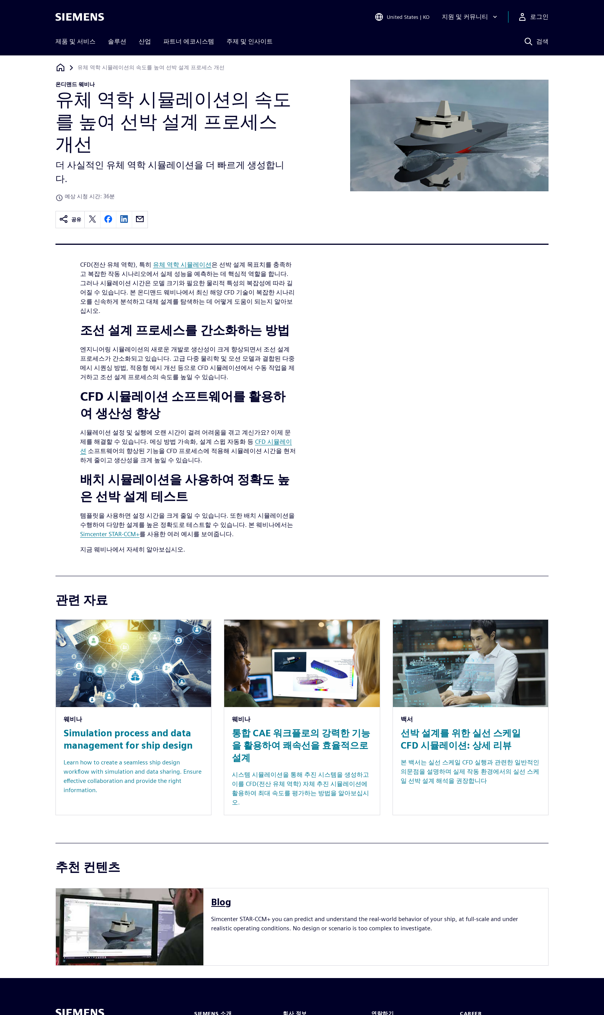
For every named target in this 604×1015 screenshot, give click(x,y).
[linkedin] (124, 219)
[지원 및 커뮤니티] (470, 17)
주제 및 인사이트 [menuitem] (249, 41)
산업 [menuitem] (145, 41)
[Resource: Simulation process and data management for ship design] (133, 717)
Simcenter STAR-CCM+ (109, 534)
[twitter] (92, 219)
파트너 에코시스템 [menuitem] (188, 41)
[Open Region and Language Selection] (402, 17)
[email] (140, 219)
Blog (221, 902)
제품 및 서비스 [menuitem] (75, 41)
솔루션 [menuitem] (117, 41)
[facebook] (108, 219)
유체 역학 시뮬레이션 (182, 264)
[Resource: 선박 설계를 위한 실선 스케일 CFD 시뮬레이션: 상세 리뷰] (471, 717)
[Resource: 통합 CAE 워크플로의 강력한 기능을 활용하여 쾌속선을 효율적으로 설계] (302, 717)
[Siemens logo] (79, 17)
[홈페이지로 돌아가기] (60, 67)
